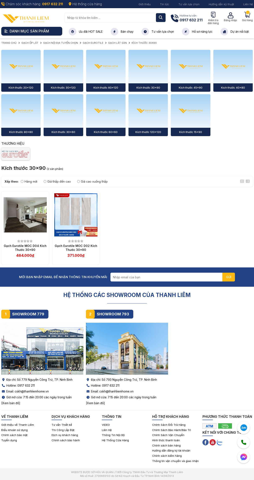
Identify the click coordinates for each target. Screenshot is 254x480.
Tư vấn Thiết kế (62, 424)
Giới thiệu (145, 4)
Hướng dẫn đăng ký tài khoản (171, 450)
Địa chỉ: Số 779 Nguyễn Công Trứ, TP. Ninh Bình (37, 379)
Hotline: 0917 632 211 (18, 385)
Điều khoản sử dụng (14, 430)
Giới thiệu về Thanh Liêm (17, 424)
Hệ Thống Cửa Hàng (115, 440)
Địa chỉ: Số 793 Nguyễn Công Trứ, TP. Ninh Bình (121, 379)
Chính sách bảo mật (14, 435)
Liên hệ (248, 4)
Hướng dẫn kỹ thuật (221, 4)
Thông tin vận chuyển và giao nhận (175, 461)
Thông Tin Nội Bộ (113, 435)
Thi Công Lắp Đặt (63, 430)
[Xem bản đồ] (10, 403)
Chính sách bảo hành (66, 440)
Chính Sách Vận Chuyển (168, 435)
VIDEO (106, 424)
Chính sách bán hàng (166, 445)
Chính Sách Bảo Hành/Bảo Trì (171, 430)
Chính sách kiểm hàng (167, 455)
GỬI (228, 277)
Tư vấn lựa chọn (189, 4)
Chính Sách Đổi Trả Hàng (168, 424)
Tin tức (164, 4)
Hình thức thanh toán (166, 440)
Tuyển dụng (9, 440)
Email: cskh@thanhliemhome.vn (25, 391)
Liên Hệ (107, 430)
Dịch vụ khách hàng (65, 435)
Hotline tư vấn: (191, 18)
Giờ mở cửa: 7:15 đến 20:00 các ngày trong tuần (36, 397)
